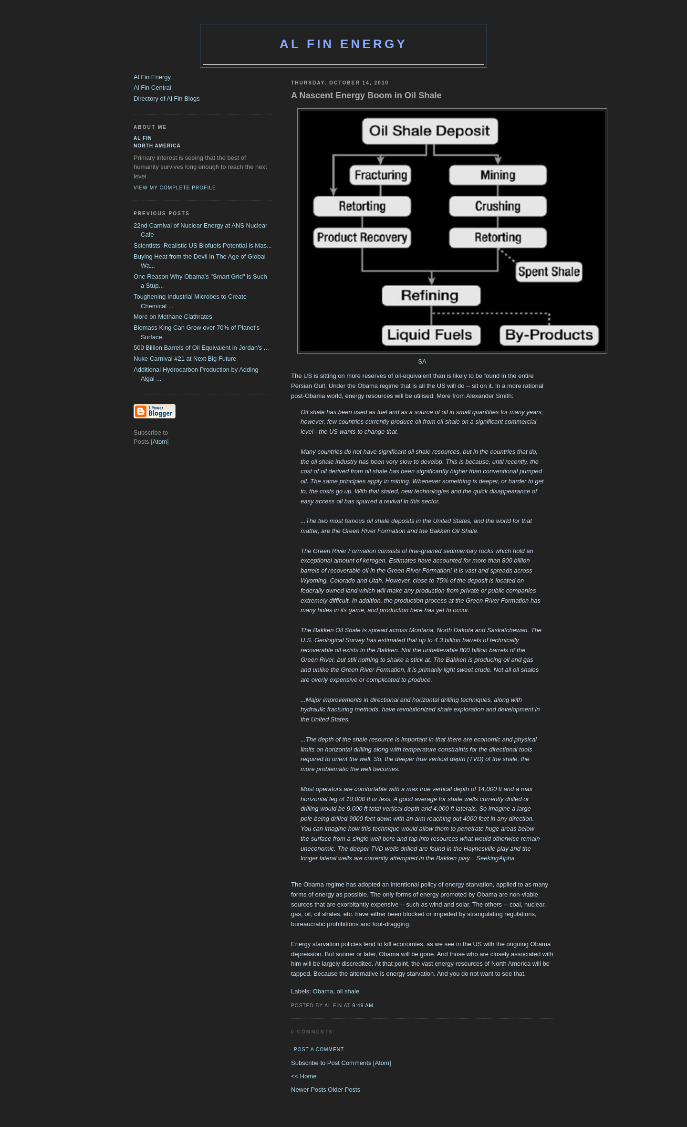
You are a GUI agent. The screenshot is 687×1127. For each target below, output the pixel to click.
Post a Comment (319, 1049)
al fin (143, 138)
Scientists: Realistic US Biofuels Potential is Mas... (203, 245)
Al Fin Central (152, 87)
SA (422, 361)
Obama (323, 991)
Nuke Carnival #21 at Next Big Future (185, 358)
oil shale (347, 991)
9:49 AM (363, 1005)
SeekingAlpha (495, 858)
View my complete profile (175, 187)
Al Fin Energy (343, 44)
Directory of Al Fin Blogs (167, 98)
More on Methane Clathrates (173, 316)
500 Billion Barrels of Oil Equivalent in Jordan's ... (201, 347)
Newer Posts (309, 1089)
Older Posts (344, 1089)
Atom (382, 1062)
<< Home (303, 1076)
